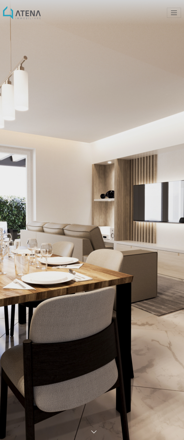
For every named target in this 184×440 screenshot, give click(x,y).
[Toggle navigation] (174, 13)
